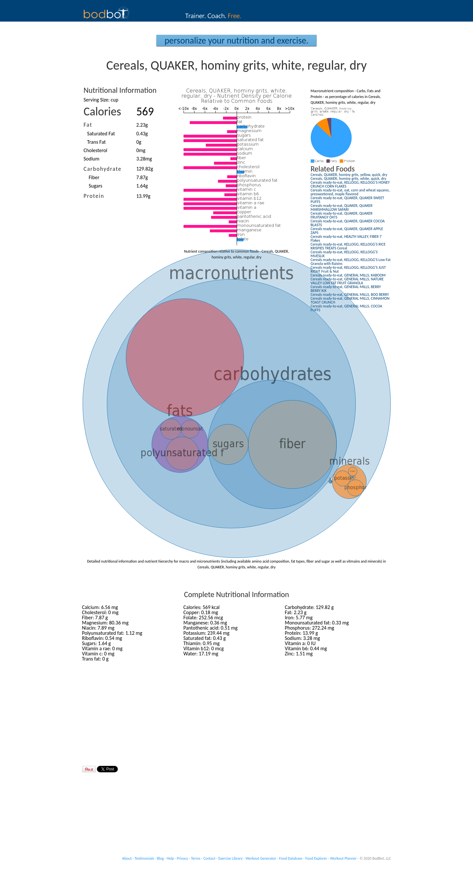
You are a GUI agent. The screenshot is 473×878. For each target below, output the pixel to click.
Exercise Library (230, 858)
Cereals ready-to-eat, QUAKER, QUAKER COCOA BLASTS (348, 223)
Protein (94, 195)
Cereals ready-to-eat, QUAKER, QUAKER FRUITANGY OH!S (342, 215)
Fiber (94, 177)
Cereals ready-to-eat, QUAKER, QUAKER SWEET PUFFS (347, 200)
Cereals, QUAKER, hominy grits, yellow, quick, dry (349, 174)
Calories (102, 111)
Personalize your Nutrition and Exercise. (236, 40)
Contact (209, 858)
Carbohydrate (103, 168)
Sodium (91, 159)
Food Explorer (316, 858)
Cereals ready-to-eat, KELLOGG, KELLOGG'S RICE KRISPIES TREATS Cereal (348, 246)
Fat (88, 124)
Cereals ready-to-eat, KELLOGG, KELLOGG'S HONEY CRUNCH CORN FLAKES (350, 184)
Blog (160, 858)
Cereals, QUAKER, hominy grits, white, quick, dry (348, 178)
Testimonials (144, 858)
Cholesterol (96, 150)
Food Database (290, 858)
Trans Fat (96, 142)
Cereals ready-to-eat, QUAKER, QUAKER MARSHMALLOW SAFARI (342, 207)
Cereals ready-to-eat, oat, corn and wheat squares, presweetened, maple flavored (350, 192)
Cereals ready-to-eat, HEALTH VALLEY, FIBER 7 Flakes (346, 238)
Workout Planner (343, 858)
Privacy (182, 858)
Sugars (95, 186)
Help (170, 858)
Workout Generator (261, 858)
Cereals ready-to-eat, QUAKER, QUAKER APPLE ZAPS (347, 231)
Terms (195, 858)
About (127, 858)
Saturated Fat (101, 133)
